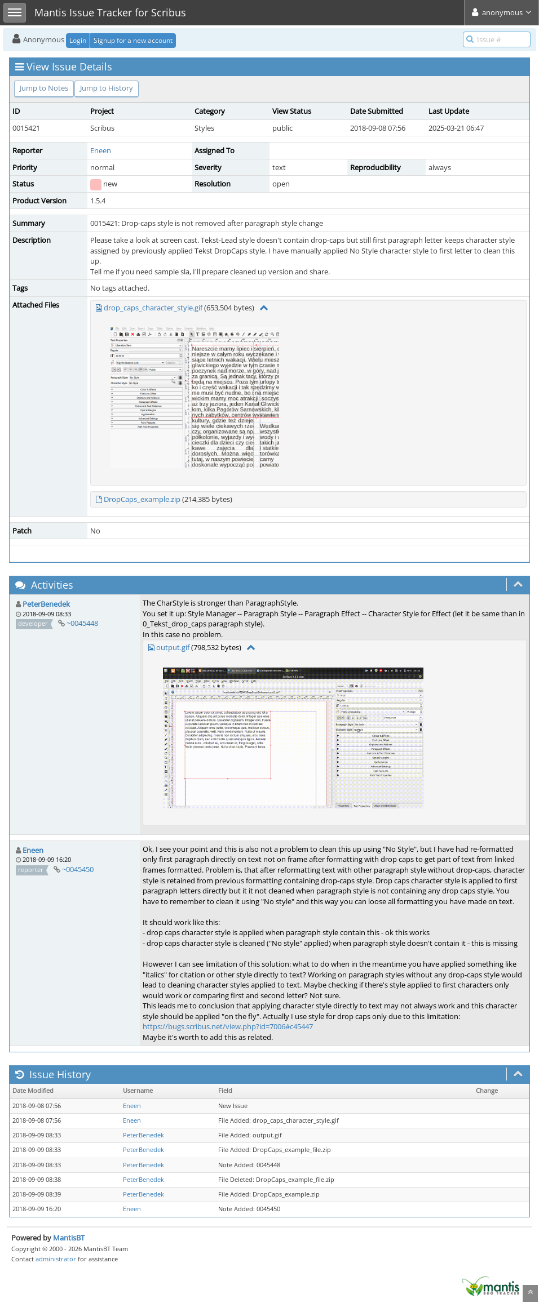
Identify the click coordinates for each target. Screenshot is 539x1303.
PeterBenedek (46, 604)
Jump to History (106, 88)
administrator (56, 1259)
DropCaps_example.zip (142, 499)
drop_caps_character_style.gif (153, 308)
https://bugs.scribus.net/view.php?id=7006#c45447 (228, 1026)
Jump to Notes (44, 88)
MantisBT (69, 1238)
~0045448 (82, 623)
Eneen (100, 150)
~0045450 (78, 869)
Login (77, 40)
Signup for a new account (133, 40)
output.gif (172, 647)
